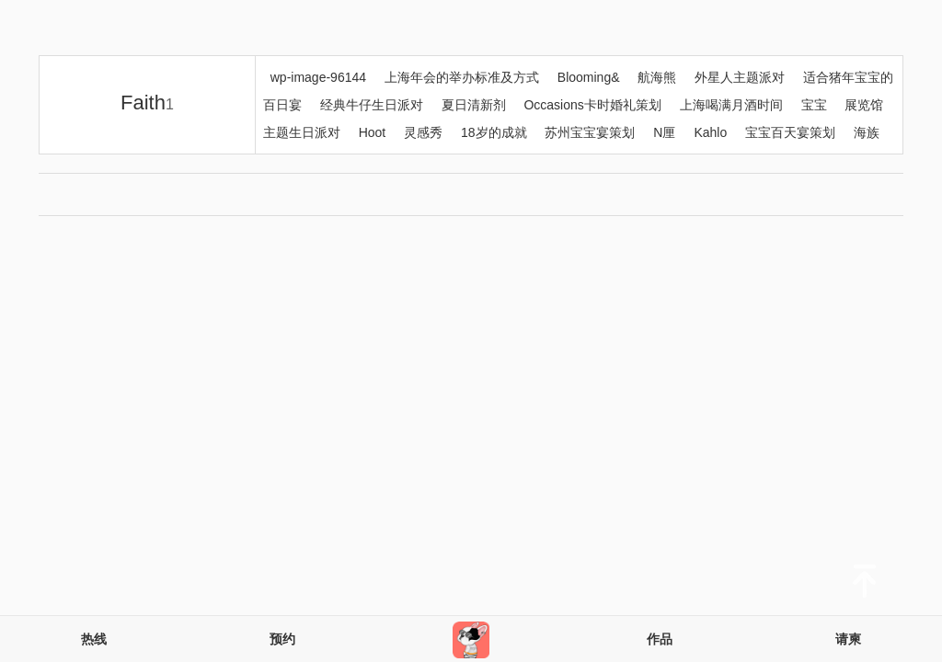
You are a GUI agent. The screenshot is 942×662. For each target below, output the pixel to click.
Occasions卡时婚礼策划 (592, 104)
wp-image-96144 (318, 77)
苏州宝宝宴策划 (590, 132)
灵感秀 (423, 132)
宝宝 (814, 104)
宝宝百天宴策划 (790, 132)
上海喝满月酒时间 (731, 104)
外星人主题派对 (740, 77)
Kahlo (710, 132)
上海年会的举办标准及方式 (462, 77)
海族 (866, 132)
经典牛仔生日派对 (371, 104)
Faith (147, 102)
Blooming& (588, 77)
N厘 (664, 132)
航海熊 (657, 77)
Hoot (372, 132)
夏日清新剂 (474, 104)
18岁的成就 (494, 132)
